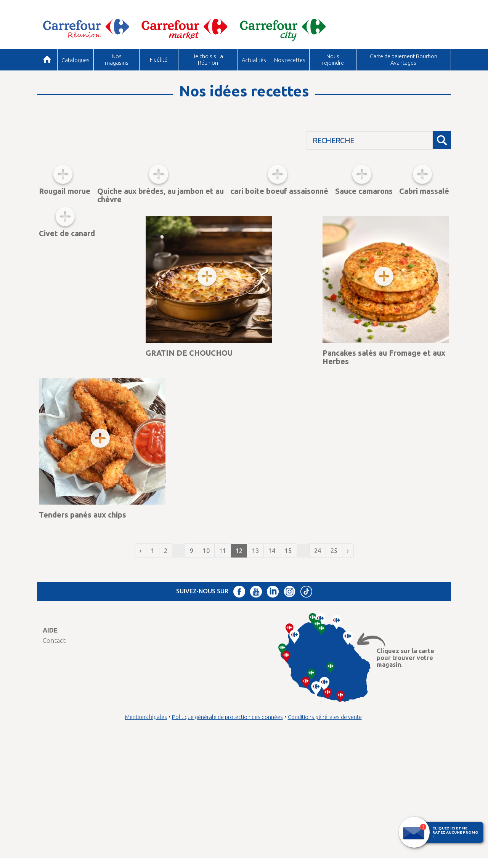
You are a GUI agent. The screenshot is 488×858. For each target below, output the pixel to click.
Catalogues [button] (75, 60)
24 (317, 670)
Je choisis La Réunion (208, 59)
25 (334, 670)
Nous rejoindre (333, 59)
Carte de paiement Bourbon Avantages (403, 59)
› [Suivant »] (348, 670)
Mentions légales (146, 837)
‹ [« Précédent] (140, 670)
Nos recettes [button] (289, 60)
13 (255, 670)
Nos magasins (116, 59)
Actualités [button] (254, 60)
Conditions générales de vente (325, 837)
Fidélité (158, 59)
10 (206, 670)
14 (271, 670)
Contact (54, 760)
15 (288, 670)
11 (222, 670)
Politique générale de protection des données (227, 837)
